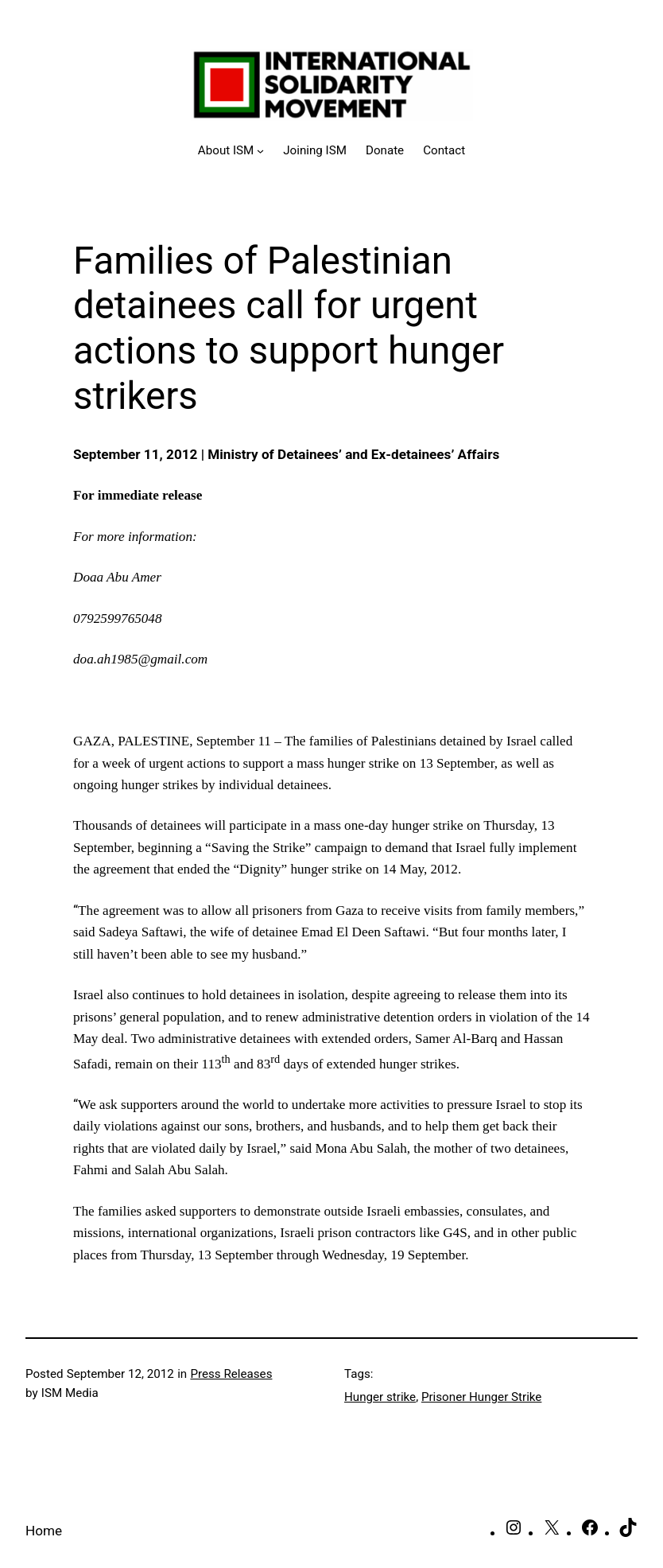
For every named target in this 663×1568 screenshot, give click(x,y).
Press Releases (231, 1374)
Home (43, 1531)
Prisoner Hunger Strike (481, 1397)
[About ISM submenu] (231, 150)
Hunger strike (380, 1397)
